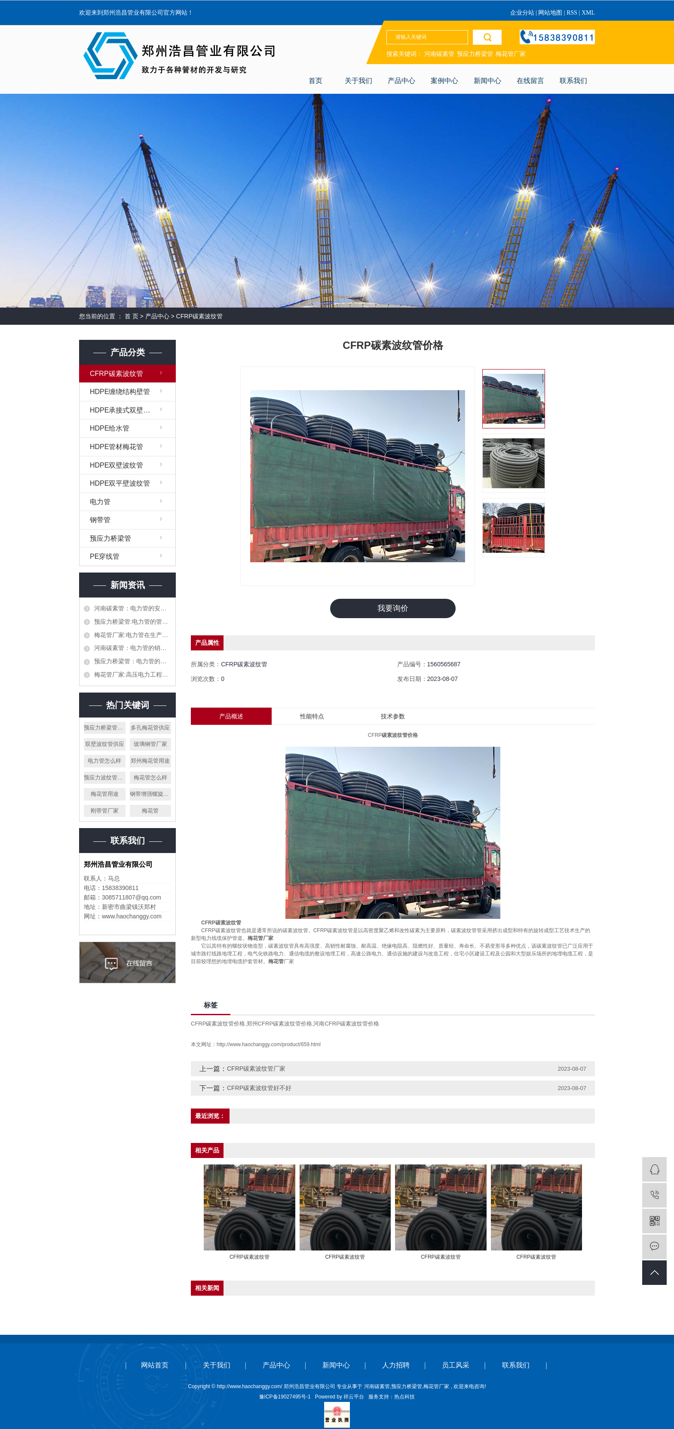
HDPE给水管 (109, 428)
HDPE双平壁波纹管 (120, 483)
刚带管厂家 (105, 810)
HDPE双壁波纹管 (116, 465)
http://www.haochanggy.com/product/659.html (269, 1044)
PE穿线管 (104, 556)
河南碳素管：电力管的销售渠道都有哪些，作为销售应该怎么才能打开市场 (132, 647)
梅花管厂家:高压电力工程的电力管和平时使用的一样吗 (132, 674)
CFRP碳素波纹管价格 (218, 1023)
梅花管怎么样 (150, 777)
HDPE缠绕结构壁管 (120, 391)
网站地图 (551, 12)
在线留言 (530, 80)
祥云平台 (353, 1397)
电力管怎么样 (104, 761)
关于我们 (358, 80)
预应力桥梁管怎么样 (105, 727)
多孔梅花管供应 (150, 727)
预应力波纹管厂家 (105, 777)
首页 (315, 80)
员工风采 (455, 1365)
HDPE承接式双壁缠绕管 (127, 410)
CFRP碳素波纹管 (199, 316)
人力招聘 (396, 1365)
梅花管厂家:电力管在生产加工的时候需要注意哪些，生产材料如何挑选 (132, 634)
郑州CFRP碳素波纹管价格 (279, 1023)
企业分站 (522, 12)
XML (588, 12)
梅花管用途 (105, 794)
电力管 (100, 501)
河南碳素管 (439, 54)
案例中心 (444, 80)
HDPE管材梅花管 (116, 446)
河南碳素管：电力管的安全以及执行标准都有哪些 (132, 608)
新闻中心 (487, 80)
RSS (572, 12)
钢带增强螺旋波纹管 (151, 794)
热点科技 (404, 1397)
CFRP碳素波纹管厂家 (256, 1068)
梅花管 (150, 810)
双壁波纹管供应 (104, 744)
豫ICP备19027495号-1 (285, 1397)
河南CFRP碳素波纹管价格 (346, 1023)
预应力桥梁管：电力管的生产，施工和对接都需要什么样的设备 (132, 661)
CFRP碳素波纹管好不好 (259, 1087)
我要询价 (392, 608)
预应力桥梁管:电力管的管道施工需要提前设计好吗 (132, 621)
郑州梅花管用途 (150, 761)
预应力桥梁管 (475, 54)
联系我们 (573, 80)
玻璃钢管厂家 (150, 744)
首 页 (131, 316)
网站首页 (154, 1365)
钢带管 (100, 520)
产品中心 (401, 80)
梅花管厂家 (511, 54)
